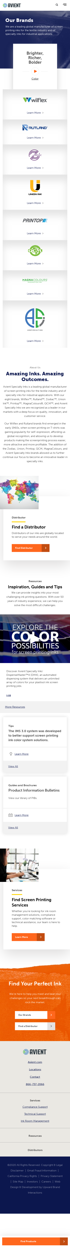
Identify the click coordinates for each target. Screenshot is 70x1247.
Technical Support (35, 1113)
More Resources (15, 706)
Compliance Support (35, 1106)
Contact (35, 1076)
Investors (32, 1181)
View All (13, 766)
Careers (46, 1181)
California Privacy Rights (22, 1176)
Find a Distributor (28, 1026)
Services (35, 1100)
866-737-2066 (35, 1084)
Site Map (18, 1181)
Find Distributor (24, 548)
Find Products (28, 1241)
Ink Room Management (35, 1121)
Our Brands (24, 1015)
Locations (35, 1069)
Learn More (34, 112)
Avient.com (35, 1062)
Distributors (35, 1150)
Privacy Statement (52, 1176)
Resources (35, 1135)
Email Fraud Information (41, 1170)
